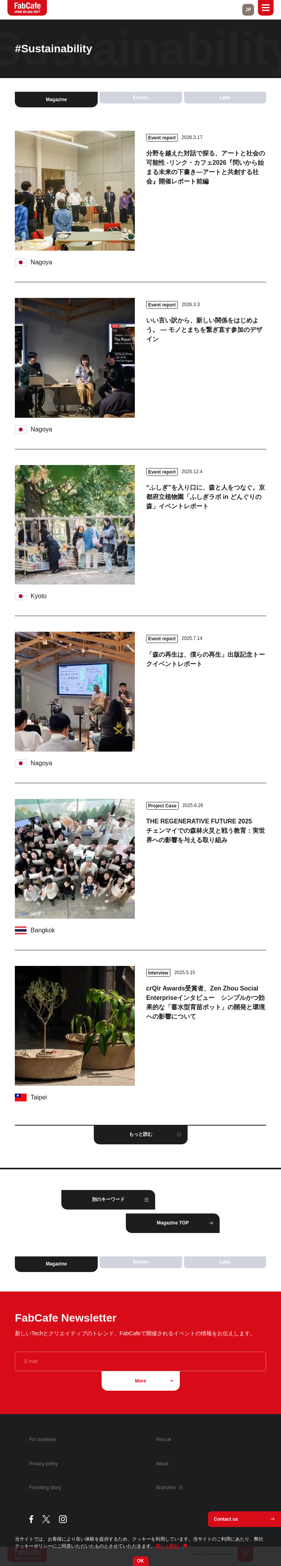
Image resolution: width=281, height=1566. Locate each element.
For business (42, 1439)
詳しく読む (167, 1546)
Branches (169, 1487)
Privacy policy (43, 1463)
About (162, 1463)
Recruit (163, 1439)
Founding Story (45, 1487)
